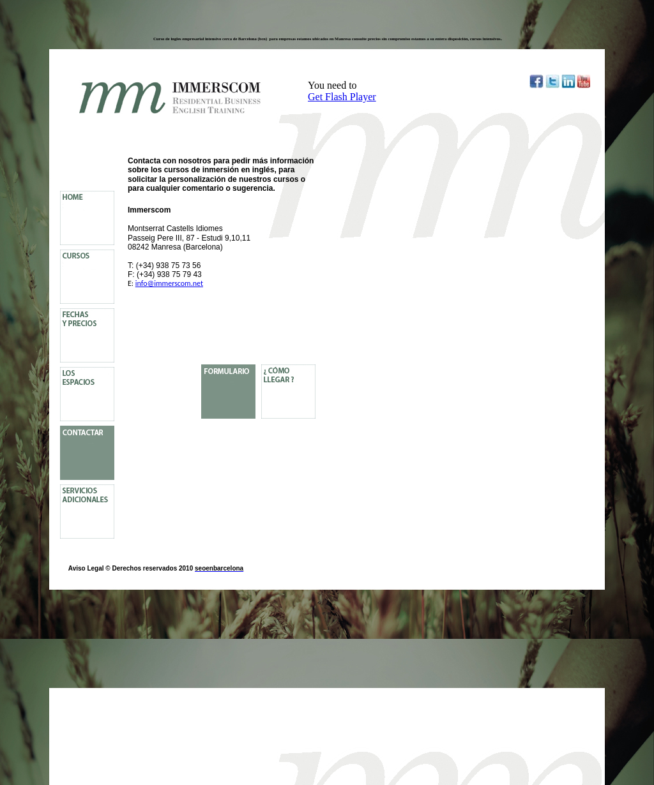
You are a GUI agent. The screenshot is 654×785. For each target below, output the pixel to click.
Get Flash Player (342, 96)
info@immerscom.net (169, 283)
